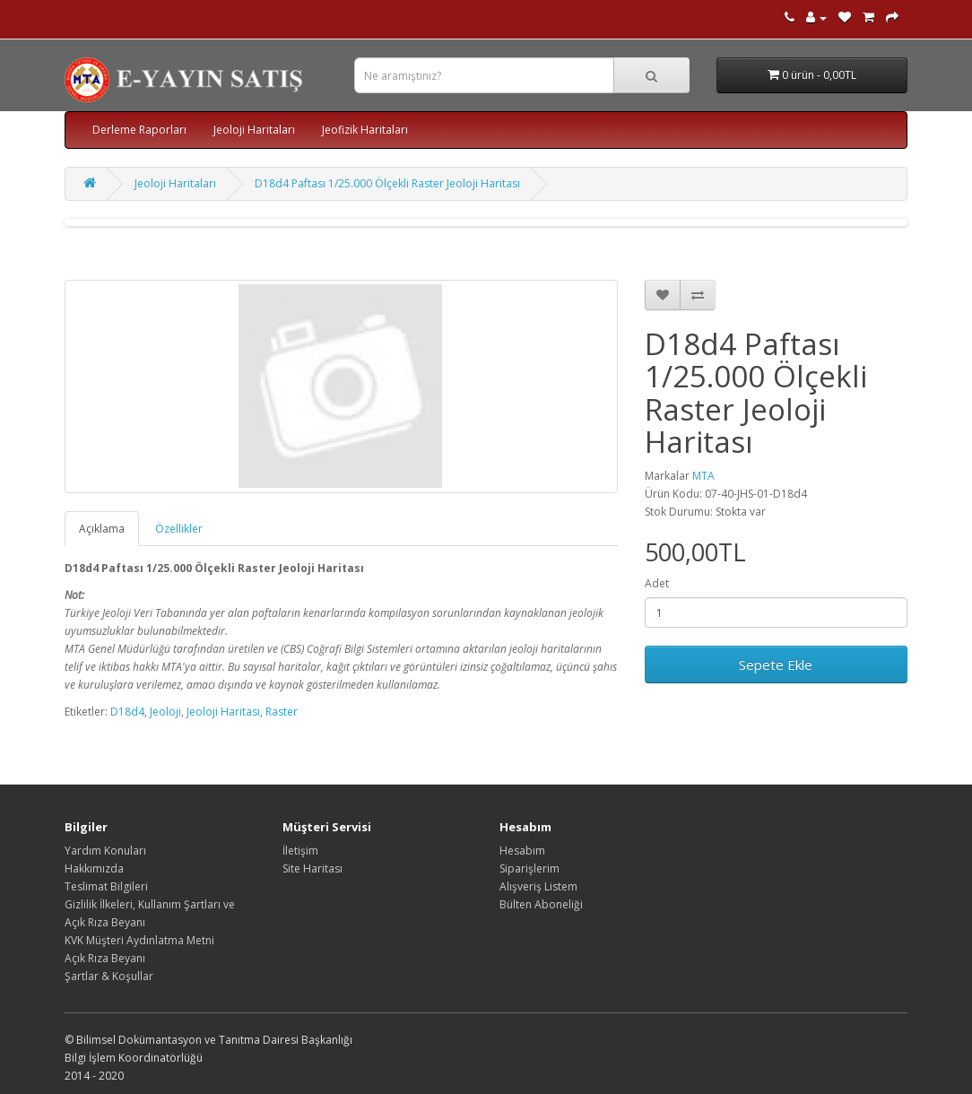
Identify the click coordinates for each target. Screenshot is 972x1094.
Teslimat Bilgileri (106, 886)
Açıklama (102, 528)
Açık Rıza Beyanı (105, 958)
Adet (657, 583)
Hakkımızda (94, 868)
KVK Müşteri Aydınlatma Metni (139, 940)
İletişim (300, 850)
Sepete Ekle (775, 664)
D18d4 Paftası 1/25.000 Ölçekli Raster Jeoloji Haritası (387, 183)
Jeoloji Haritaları (254, 129)
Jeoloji (165, 711)
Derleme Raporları (139, 129)
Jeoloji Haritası (223, 711)
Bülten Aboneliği (541, 904)
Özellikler (179, 528)
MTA (703, 475)
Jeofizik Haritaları (365, 129)
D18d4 (127, 711)
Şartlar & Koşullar (109, 976)
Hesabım (522, 850)
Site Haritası (312, 868)
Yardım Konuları (105, 850)
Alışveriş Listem (538, 886)
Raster (281, 711)
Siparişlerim (529, 868)
